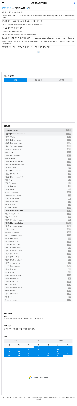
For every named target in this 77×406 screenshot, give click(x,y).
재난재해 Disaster (38, 168)
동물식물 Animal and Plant (38, 275)
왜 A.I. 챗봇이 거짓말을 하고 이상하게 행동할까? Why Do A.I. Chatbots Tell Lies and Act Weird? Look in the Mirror (38, 38)
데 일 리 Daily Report (38, 214)
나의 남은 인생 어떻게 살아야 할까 (12, 28)
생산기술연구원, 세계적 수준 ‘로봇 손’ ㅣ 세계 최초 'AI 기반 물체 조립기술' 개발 (26, 47)
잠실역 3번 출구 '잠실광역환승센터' (12, 12)
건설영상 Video (38, 189)
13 (19, 351)
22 (38, 353)
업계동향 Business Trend (38, 155)
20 (19, 353)
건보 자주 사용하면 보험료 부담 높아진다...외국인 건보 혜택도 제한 (22, 24)
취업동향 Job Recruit (38, 239)
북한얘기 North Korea (38, 294)
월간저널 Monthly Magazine (38, 220)
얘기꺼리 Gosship (38, 291)
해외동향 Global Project (38, 140)
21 (28, 353)
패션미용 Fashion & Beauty (38, 260)
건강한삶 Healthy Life (38, 242)
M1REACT (10, 397)
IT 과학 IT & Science (38, 192)
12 (9, 351)
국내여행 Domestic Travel (38, 251)
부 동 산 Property (38, 229)
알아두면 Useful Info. (38, 282)
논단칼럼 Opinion (38, 186)
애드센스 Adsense (38, 297)
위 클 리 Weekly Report (38, 217)
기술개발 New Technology (38, 171)
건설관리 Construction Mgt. (38, 177)
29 (38, 356)
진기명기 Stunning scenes (38, 288)
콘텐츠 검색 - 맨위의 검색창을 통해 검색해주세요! (19, 329)
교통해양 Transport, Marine (38, 162)
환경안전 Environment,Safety (38, 165)
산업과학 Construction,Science (38, 134)
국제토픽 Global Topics (38, 257)
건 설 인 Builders (38, 183)
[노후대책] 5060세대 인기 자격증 (12, 31)
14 (28, 351)
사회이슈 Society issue (38, 232)
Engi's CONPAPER (38, 3)
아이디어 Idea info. (38, 269)
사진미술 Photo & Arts (38, 263)
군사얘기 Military (38, 285)
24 (58, 353)
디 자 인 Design (38, 159)
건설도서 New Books (38, 202)
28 (28, 356)
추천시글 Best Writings (38, 266)
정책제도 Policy (38, 137)
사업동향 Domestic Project (38, 143)
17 (58, 351)
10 (58, 349)
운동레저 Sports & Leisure (38, 254)
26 (9, 356)
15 (38, 351)
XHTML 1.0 (41, 397)
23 (48, 353)
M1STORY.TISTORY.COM (27, 397)
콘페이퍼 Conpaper (38, 130)
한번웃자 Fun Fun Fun (38, 278)
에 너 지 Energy (38, 152)
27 (19, 356)
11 (67, 349)
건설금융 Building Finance (38, 174)
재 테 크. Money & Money (38, 235)
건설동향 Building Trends (38, 149)
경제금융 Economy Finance (38, 226)
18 (67, 351)
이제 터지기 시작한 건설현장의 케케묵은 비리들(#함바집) (19, 34)
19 (9, 353)
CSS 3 (49, 397)
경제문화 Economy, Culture (38, 223)
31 (58, 356)
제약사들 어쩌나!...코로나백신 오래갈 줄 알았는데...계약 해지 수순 (22, 21)
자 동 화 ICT (38, 180)
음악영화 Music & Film (38, 245)
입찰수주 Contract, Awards (38, 146)
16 (48, 351)
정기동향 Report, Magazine (38, 211)
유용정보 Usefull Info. (38, 199)
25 (67, 353)
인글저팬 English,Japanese (38, 195)
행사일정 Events (38, 205)
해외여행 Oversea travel (38, 248)
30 (48, 356)
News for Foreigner (38, 208)
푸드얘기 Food (38, 272)
